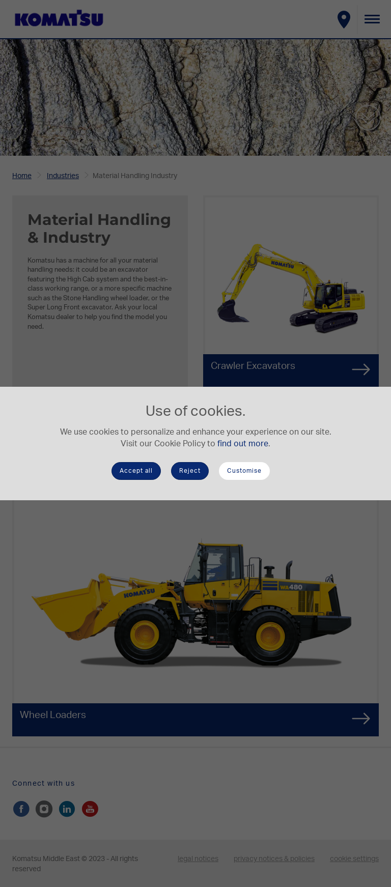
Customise (244, 471)
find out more (242, 444)
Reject (190, 471)
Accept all (136, 471)
